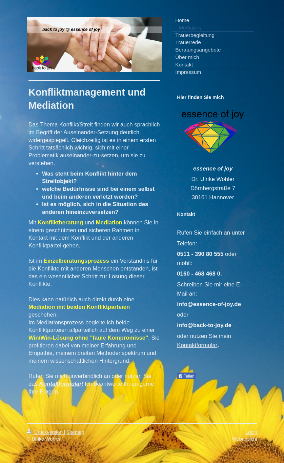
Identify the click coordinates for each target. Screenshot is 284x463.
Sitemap (75, 432)
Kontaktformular (197, 345)
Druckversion (45, 432)
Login (251, 432)
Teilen (186, 376)
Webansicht (244, 439)
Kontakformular (60, 384)
